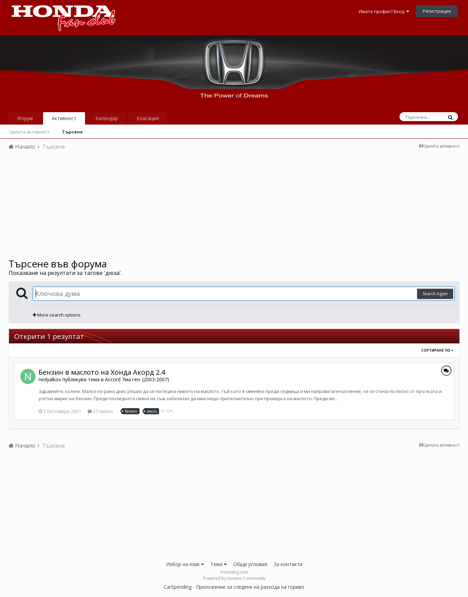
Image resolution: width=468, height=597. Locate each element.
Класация (148, 118)
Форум (25, 118)
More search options (57, 315)
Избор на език (185, 564)
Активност (64, 118)
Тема (218, 564)
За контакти (288, 564)
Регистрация (437, 11)
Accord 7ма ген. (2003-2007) (137, 379)
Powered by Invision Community (234, 578)
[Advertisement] (234, 206)
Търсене (72, 132)
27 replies (100, 411)
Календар (106, 118)
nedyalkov (50, 379)
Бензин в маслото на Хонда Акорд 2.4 (102, 372)
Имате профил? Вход (384, 11)
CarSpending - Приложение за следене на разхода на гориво (234, 587)
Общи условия (250, 564)
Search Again (435, 294)
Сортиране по (437, 350)
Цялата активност (30, 132)
